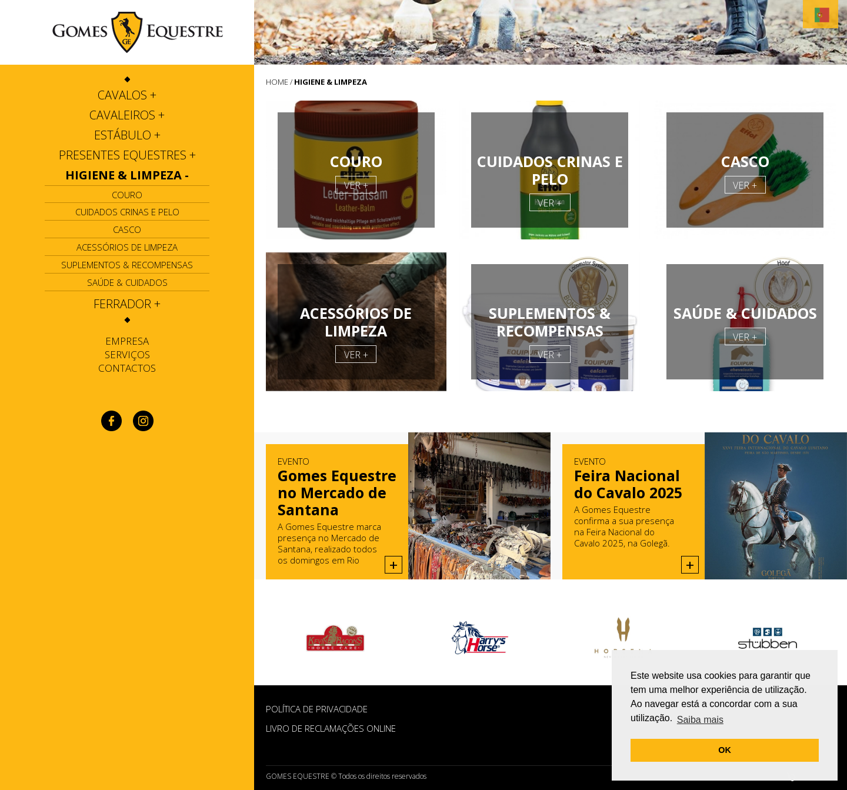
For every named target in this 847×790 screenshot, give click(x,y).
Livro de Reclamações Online (331, 728)
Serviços (127, 354)
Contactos (127, 368)
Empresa (127, 341)
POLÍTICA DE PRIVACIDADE (317, 709)
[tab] (127, 95)
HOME (277, 81)
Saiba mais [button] (700, 720)
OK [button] (724, 750)
